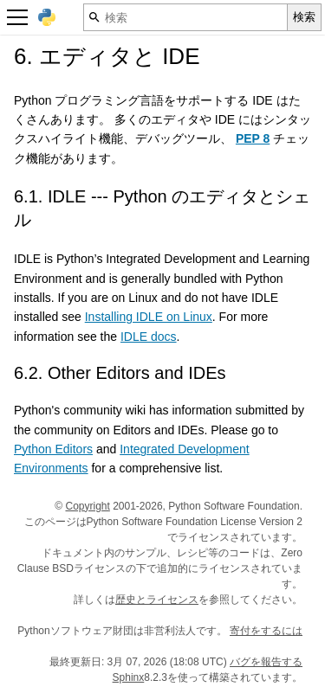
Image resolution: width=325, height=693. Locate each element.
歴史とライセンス (156, 600)
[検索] (185, 17)
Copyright (87, 506)
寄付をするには (266, 631)
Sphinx (129, 677)
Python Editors (53, 449)
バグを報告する (266, 662)
